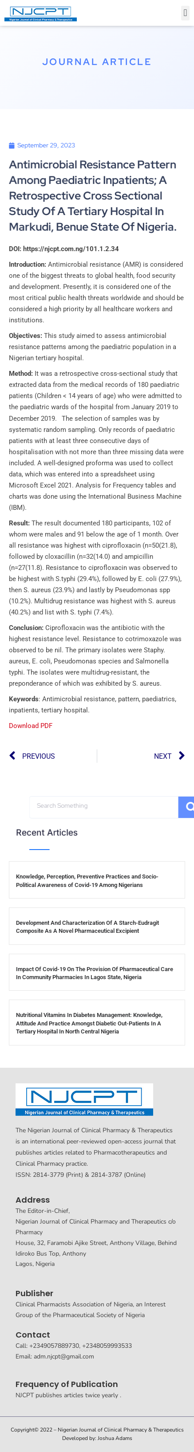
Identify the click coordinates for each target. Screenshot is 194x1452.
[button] (185, 13)
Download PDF (30, 726)
